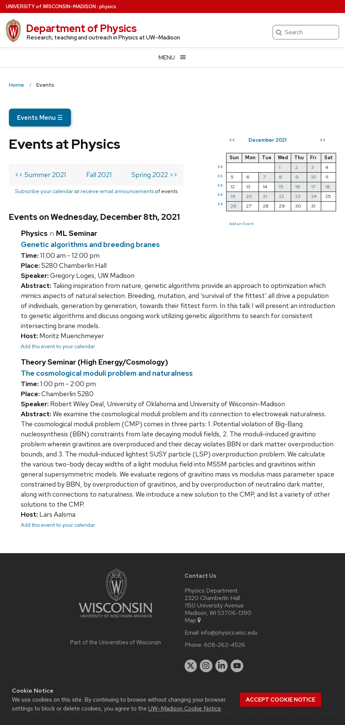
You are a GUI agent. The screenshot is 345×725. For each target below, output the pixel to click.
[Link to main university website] (115, 619)
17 (313, 186)
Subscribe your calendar (44, 191)
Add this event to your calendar (58, 346)
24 (314, 196)
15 (281, 186)
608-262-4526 (224, 645)
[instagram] (206, 666)
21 (265, 196)
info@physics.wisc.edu (229, 632)
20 (249, 196)
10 (313, 177)
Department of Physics (81, 28)
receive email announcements (117, 191)
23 (298, 196)
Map (193, 620)
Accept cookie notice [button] (280, 699)
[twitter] (191, 666)
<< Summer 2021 (40, 174)
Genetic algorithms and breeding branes (90, 244)
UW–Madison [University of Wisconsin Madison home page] (51, 6)
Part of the (115, 642)
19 (233, 196)
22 (281, 196)
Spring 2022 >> (154, 174)
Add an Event (241, 223)
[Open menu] (172, 57)
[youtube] (237, 666)
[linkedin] (221, 666)
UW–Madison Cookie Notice (184, 708)
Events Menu (40, 117)
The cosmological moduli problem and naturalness (107, 373)
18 (327, 186)
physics (107, 6)
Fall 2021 (99, 174)
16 (297, 186)
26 (234, 206)
